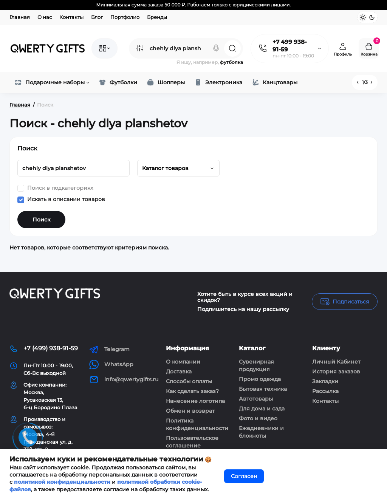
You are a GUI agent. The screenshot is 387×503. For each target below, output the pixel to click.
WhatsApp (111, 364)
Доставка (179, 371)
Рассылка (325, 391)
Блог (97, 17)
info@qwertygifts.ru (123, 379)
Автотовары (256, 398)
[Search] (216, 48)
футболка (231, 62)
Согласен (244, 476)
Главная (19, 17)
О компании (183, 361)
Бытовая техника (263, 388)
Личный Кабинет (336, 361)
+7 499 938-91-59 (289, 45)
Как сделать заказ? (192, 391)
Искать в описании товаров (61, 199)
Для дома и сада (262, 408)
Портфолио (124, 17)
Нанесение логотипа (195, 401)
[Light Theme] (363, 17)
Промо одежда (260, 379)
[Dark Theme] (372, 17)
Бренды (157, 17)
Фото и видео (258, 418)
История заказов (336, 371)
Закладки (325, 381)
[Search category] (139, 48)
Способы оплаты (189, 381)
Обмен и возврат (190, 410)
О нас (44, 17)
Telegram (109, 349)
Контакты (71, 17)
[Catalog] (104, 48)
